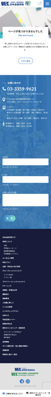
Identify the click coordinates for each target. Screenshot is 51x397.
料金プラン (6, 262)
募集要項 (5, 298)
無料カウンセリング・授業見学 (13, 328)
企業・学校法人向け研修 (11, 267)
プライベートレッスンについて (13, 282)
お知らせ (5, 315)
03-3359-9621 (21, 88)
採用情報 (5, 342)
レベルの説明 (7, 307)
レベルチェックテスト (10, 311)
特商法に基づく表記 (9, 354)
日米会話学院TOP (9, 237)
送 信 (9, 218)
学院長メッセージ (10, 248)
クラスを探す (8, 275)
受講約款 (5, 350)
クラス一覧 (8, 277)
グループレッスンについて (12, 271)
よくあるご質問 (8, 258)
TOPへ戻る (25, 61)
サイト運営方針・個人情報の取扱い (15, 346)
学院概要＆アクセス (11, 254)
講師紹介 (5, 294)
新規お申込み (7, 324)
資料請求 (7, 337)
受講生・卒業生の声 (9, 290)
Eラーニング (6, 286)
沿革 (5, 245)
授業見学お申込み (10, 335)
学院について (7, 242)
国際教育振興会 (9, 251)
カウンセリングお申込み (12, 332)
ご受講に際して (8, 303)
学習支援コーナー (8, 319)
